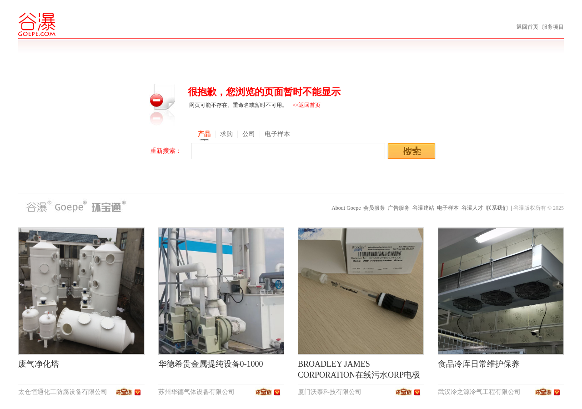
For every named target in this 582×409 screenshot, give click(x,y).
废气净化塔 (38, 364)
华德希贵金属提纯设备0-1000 (210, 364)
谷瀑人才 (472, 208)
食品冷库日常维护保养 (479, 364)
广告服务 (399, 208)
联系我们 (497, 208)
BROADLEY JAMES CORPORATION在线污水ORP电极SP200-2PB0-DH (359, 374)
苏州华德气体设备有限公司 (196, 392)
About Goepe (346, 208)
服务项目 (553, 27)
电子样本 (448, 208)
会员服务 (374, 208)
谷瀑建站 (423, 208)
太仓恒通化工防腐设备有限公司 (62, 392)
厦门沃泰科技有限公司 (329, 392)
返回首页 (528, 27)
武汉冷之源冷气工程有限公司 (479, 392)
